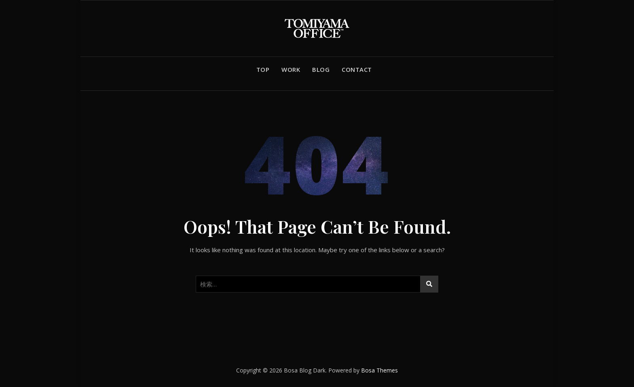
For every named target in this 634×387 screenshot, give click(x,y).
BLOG (321, 69)
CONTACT (357, 69)
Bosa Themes (379, 370)
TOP (263, 69)
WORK (290, 69)
